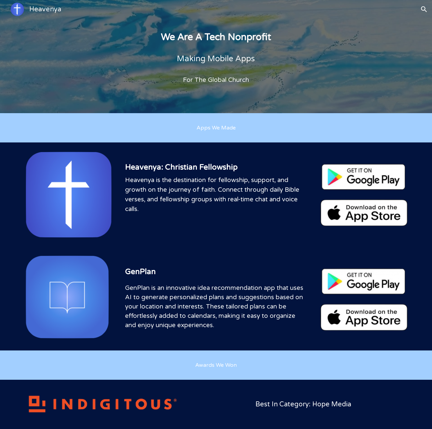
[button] (424, 9)
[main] (216, 57)
